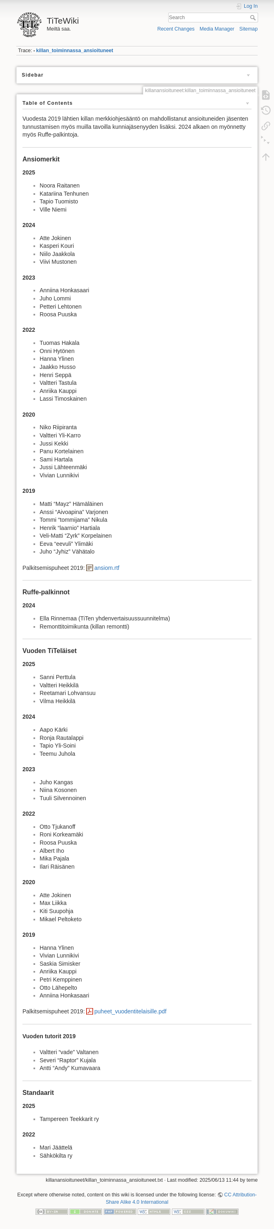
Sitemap (248, 29)
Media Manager (217, 29)
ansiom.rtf (106, 568)
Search (254, 17)
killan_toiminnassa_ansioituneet (75, 50)
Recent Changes (175, 29)
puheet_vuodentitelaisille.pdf (130, 1011)
